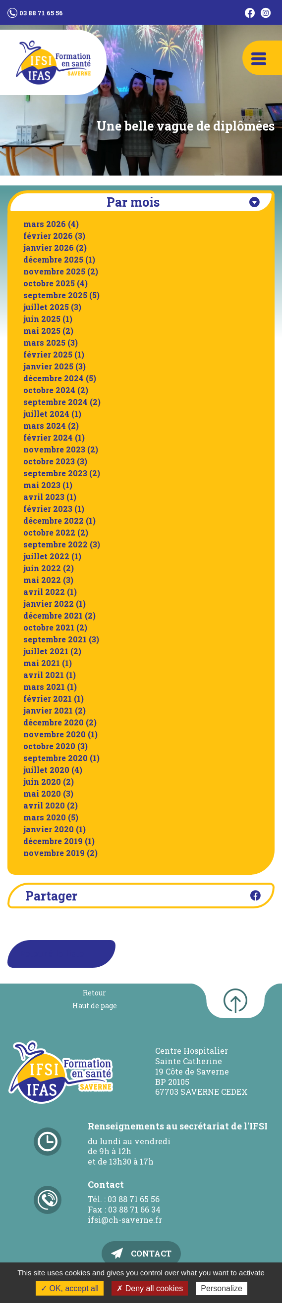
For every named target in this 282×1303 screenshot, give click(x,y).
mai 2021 (41, 663)
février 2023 (47, 508)
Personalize (221, 1288)
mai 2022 (42, 580)
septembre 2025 (55, 295)
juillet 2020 (46, 769)
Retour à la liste (51, 953)
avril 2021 (43, 675)
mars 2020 (44, 817)
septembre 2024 (55, 402)
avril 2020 (44, 805)
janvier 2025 (48, 366)
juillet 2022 (46, 556)
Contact (151, 1253)
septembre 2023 (55, 473)
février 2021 (47, 698)
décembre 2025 (53, 259)
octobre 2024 (49, 390)
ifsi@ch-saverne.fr (125, 1219)
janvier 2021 (48, 710)
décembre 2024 (53, 378)
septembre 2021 (55, 639)
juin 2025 (41, 319)
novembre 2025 (54, 271)
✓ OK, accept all (70, 1288)
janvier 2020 (48, 829)
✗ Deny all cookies (149, 1288)
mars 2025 (44, 342)
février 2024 (48, 437)
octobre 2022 (49, 532)
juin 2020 (42, 781)
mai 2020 (42, 793)
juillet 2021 (45, 651)
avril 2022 (44, 591)
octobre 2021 (48, 627)
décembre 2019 (53, 841)
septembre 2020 (55, 758)
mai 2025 (41, 330)
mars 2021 (44, 686)
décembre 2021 (53, 615)
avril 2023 (43, 497)
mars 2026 (44, 224)
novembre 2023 (54, 449)
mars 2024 (44, 425)
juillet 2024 (46, 413)
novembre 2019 (54, 853)
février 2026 (48, 235)
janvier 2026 (48, 247)
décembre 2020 (53, 722)
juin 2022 (42, 568)
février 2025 (47, 354)
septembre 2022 (55, 544)
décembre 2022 (53, 520)
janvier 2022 (48, 603)
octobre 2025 (49, 283)
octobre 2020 (49, 746)
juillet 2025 (46, 307)
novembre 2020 (54, 734)
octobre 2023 (49, 461)
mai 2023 (41, 485)
